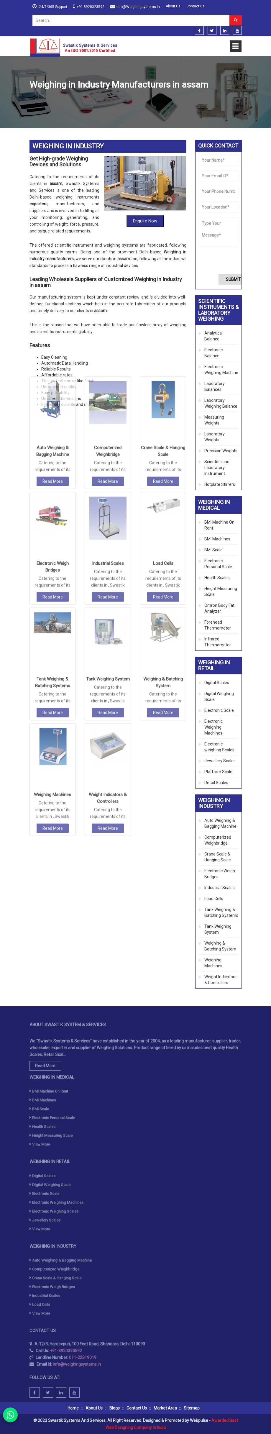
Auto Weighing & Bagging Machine (220, 823)
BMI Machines (217, 539)
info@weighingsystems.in (138, 7)
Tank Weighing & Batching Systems (221, 912)
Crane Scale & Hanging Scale (217, 857)
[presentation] (232, 259)
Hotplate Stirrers (219, 484)
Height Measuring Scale (220, 591)
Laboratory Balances (214, 386)
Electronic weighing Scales (219, 747)
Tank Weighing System (108, 593)
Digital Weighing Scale (219, 696)
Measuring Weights (214, 420)
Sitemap (192, 1408)
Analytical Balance (213, 336)
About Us (173, 6)
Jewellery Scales (220, 760)
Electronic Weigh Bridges (219, 873)
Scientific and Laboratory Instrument (216, 467)
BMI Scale (213, 550)
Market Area (165, 1408)
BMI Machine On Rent (219, 525)
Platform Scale (218, 771)
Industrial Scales (108, 478)
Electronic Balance (213, 353)
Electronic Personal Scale (218, 563)
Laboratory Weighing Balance (220, 403)
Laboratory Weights (214, 437)
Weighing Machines (52, 709)
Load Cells (163, 478)
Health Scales (217, 577)
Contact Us (195, 6)
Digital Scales (216, 682)
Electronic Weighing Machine (221, 369)
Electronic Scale (219, 710)
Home (35, 99)
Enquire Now (145, 209)
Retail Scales (216, 782)
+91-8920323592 (90, 7)
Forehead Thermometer (217, 625)
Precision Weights (220, 450)
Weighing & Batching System (220, 946)
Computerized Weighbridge (217, 840)
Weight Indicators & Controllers (220, 979)
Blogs (114, 1408)
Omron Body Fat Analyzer (219, 608)
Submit (233, 279)
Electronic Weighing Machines (213, 727)
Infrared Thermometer (217, 642)
